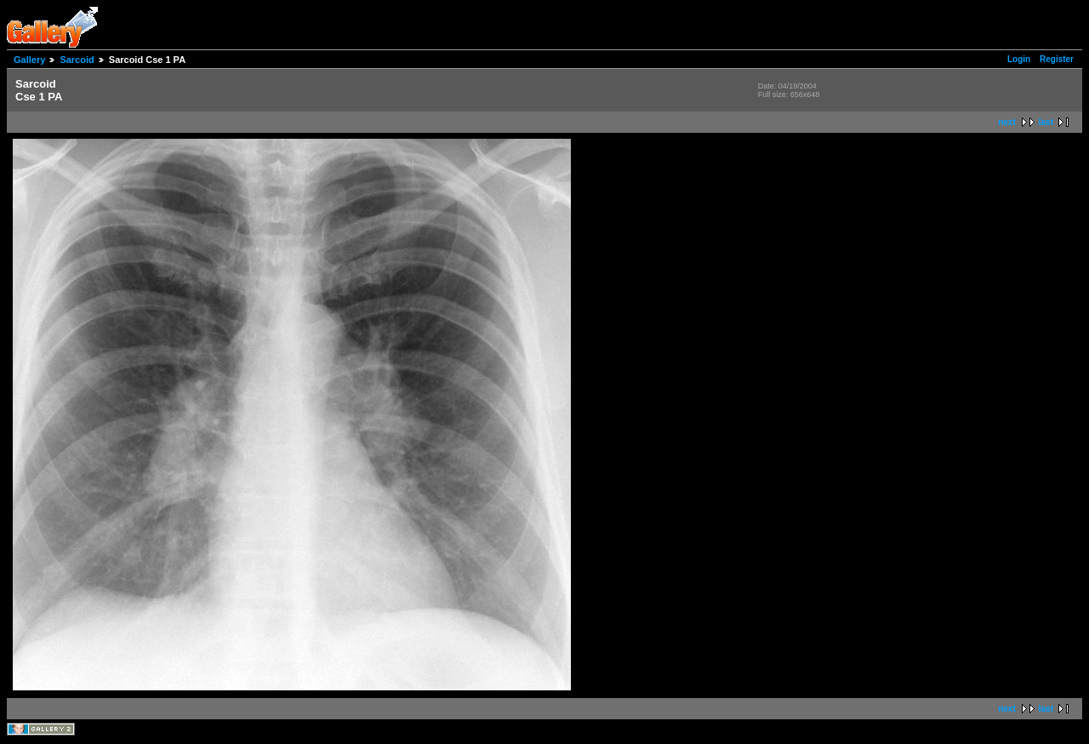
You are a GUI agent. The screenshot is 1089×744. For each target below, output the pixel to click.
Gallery (29, 59)
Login (1018, 59)
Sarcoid (77, 59)
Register (1057, 59)
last (1046, 122)
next (1007, 122)
